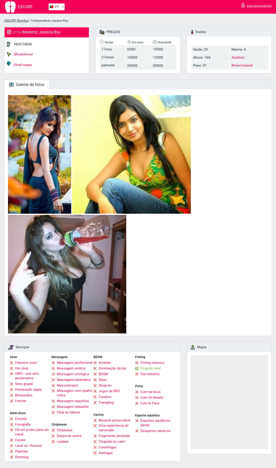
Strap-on (105, 385)
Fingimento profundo (114, 436)
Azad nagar (19, 64)
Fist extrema (149, 374)
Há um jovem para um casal (32, 432)
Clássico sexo (26, 363)
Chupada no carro (112, 441)
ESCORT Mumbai (17, 20)
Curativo (105, 397)
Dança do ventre (69, 436)
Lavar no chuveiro (28, 446)
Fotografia (23, 424)
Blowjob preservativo (115, 420)
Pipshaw (21, 451)
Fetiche (20, 401)
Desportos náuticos (155, 431)
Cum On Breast (151, 397)
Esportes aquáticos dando (155, 423)
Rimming (22, 457)
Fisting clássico (152, 363)
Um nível (21, 368)
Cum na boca (150, 392)
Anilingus (106, 453)
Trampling (106, 402)
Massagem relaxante (73, 407)
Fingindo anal (150, 368)
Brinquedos (23, 395)
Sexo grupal (24, 384)
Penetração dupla (28, 389)
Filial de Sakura (68, 412)
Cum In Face (149, 403)
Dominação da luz (112, 368)
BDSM (103, 374)
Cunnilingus (107, 447)
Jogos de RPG (109, 391)
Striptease (64, 430)
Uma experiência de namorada (114, 428)
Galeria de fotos (26, 84)
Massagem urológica (73, 374)
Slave (103, 380)
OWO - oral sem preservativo (27, 376)
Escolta (21, 419)
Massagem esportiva (73, 401)
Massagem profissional (75, 363)
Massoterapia (67, 385)
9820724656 (23, 44)
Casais (20, 440)
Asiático (237, 57)
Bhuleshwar (20, 54)
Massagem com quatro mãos (74, 393)
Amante (104, 363)
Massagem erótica (71, 368)
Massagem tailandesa (73, 380)
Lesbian (63, 441)
